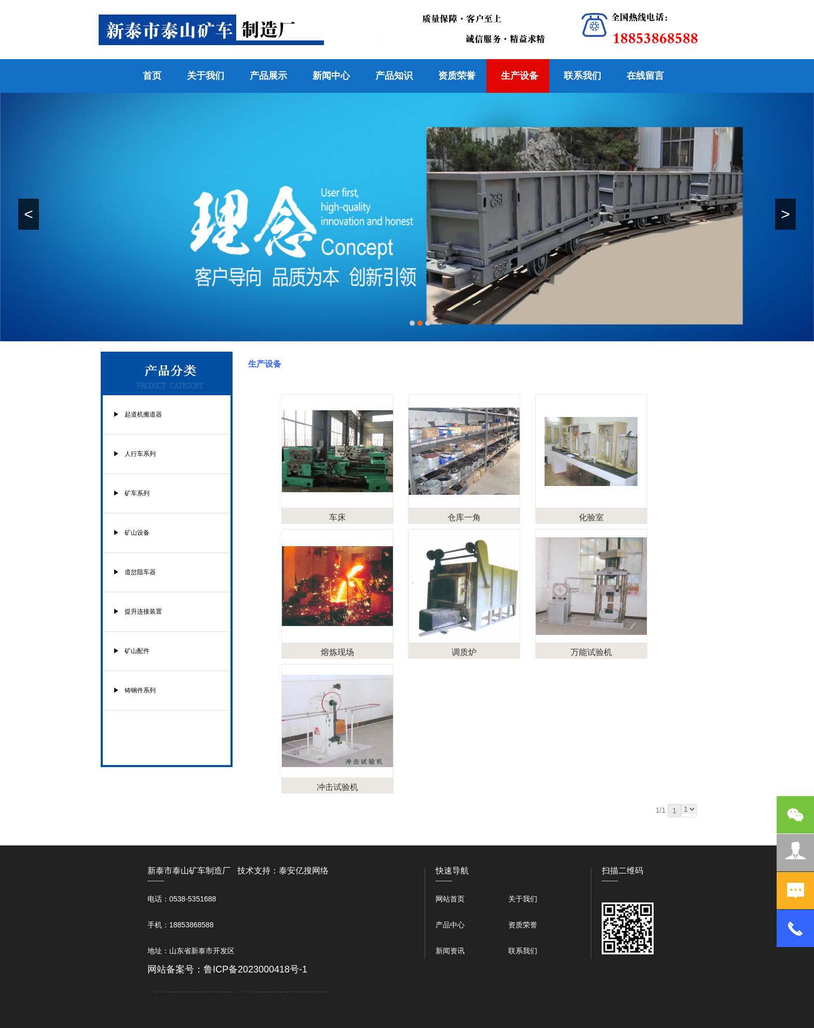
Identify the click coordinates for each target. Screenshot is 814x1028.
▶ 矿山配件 (131, 651)
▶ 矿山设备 (131, 532)
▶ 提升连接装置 (137, 611)
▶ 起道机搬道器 (137, 414)
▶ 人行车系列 (134, 453)
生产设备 (519, 76)
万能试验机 (591, 652)
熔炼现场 (337, 652)
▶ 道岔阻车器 (134, 572)
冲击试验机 (337, 787)
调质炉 (464, 652)
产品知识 (394, 76)
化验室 (591, 517)
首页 (152, 76)
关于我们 (205, 76)
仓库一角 (464, 517)
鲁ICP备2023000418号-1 (255, 969)
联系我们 (582, 76)
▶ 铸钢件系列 (134, 690)
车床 (337, 517)
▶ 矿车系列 (131, 493)
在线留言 (645, 76)
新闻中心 (331, 76)
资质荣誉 (457, 76)
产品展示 (268, 76)
